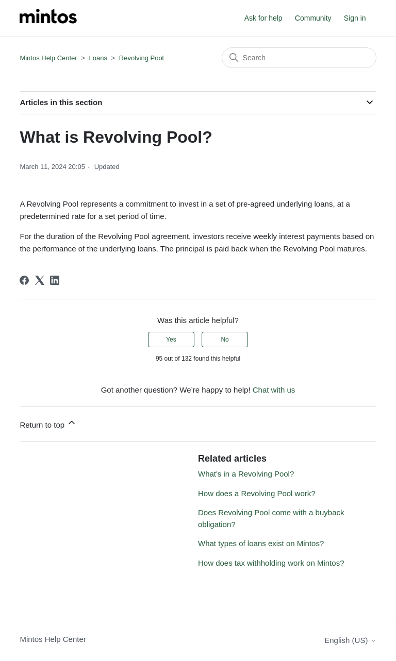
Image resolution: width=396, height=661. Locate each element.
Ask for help (263, 18)
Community (313, 18)
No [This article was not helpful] (224, 339)
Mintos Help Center (48, 58)
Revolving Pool (141, 58)
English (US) (350, 640)
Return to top (48, 423)
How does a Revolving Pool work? (257, 493)
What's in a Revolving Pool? (246, 473)
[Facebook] (24, 280)
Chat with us (274, 389)
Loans (98, 58)
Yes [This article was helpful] (171, 339)
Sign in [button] (355, 18)
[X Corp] (39, 280)
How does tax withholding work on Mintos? (271, 562)
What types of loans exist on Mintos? (261, 543)
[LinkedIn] (54, 280)
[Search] (299, 57)
